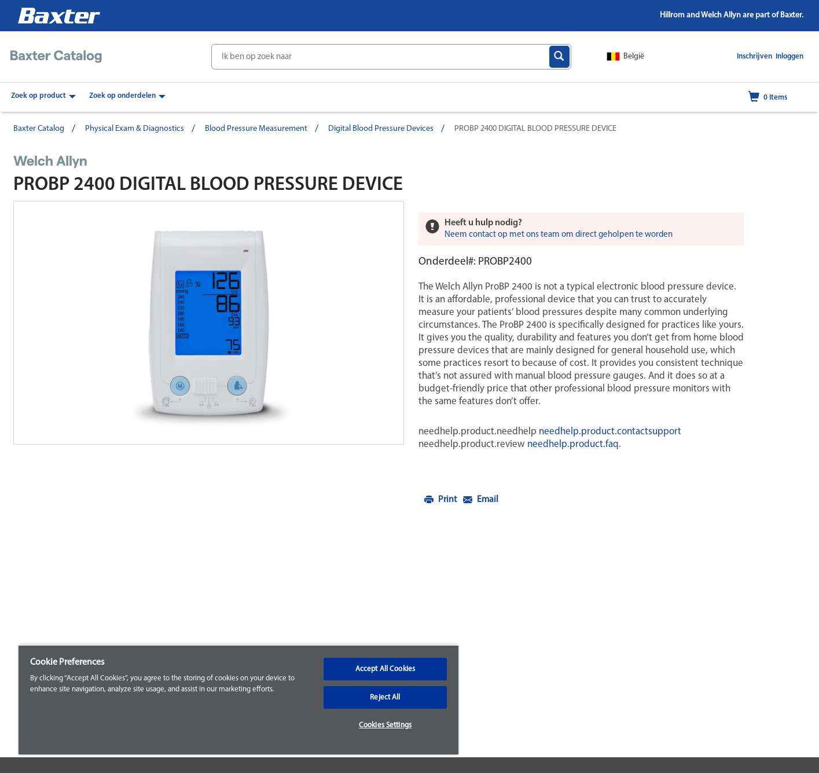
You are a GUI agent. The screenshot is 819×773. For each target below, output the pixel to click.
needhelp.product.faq (572, 444)
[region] (238, 699)
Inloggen (789, 56)
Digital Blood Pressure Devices (381, 128)
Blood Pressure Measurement (256, 128)
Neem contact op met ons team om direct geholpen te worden (559, 234)
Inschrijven (755, 56)
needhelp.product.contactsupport (609, 432)
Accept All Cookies (385, 669)
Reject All (385, 697)
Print (441, 499)
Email (480, 499)
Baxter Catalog (38, 128)
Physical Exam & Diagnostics (134, 128)
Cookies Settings (385, 725)
